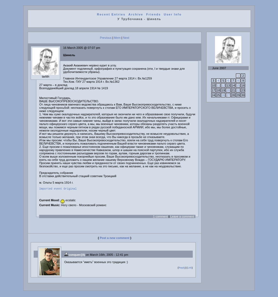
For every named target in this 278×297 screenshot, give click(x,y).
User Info (173, 14)
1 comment (160, 217)
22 (238, 90)
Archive (135, 14)
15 (238, 85)
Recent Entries (111, 14)
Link (189, 268)
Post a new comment (114, 238)
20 (228, 90)
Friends (153, 14)
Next (126, 37)
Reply (182, 268)
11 (218, 85)
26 (223, 95)
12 (223, 85)
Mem (117, 37)
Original (70, 189)
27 (228, 95)
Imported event (50, 189)
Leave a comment (182, 217)
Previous (106, 37)
